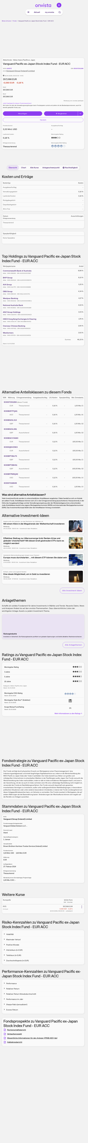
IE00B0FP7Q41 (10, 411)
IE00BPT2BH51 (10, 465)
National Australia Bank (13, 305)
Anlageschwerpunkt (51, 167)
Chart (23, 167)
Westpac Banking (10, 298)
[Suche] (59, 12)
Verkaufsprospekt (14, 1034)
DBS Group (8, 291)
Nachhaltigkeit (70, 167)
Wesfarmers (8, 333)
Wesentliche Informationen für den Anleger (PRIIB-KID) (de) (32, 1038)
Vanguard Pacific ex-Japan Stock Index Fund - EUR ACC (36, 21)
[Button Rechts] (80, 113)
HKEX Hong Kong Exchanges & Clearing (19, 319)
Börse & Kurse (6, 21)
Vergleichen (61, 114)
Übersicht (13, 167)
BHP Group (8, 277)
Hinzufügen (22, 114)
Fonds (15, 21)
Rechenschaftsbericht (16, 1030)
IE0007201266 (10, 402)
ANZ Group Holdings (11, 312)
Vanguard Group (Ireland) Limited (20, 71)
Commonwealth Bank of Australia (17, 271)
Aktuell (37, 12)
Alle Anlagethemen (73, 645)
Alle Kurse (34, 167)
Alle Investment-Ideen (72, 590)
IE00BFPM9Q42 (11, 474)
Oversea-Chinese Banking (14, 326)
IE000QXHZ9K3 (11, 447)
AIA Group (7, 284)
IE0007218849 (10, 483)
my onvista (49, 12)
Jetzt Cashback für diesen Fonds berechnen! (17, 103)
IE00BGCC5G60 (11, 438)
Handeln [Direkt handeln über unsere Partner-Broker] (43, 120)
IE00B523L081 (10, 429)
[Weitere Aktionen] (81, 907)
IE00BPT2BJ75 (10, 456)
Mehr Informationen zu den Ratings (68, 713)
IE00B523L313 (10, 420)
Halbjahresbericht (14, 1042)
